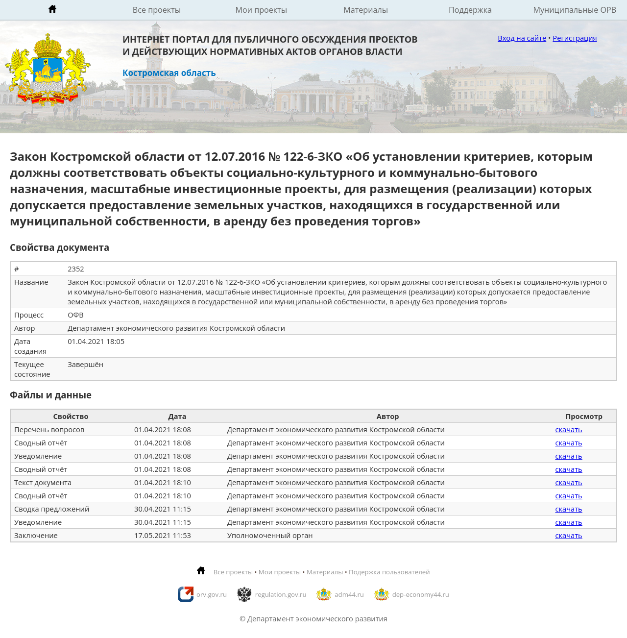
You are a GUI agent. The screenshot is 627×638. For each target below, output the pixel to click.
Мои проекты (262, 9)
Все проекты (157, 9)
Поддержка (470, 9)
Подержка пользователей (389, 571)
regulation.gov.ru (281, 594)
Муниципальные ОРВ (575, 9)
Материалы (365, 9)
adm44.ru (349, 594)
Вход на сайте (522, 38)
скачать (568, 429)
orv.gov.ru (211, 594)
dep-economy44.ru (420, 594)
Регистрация (575, 38)
